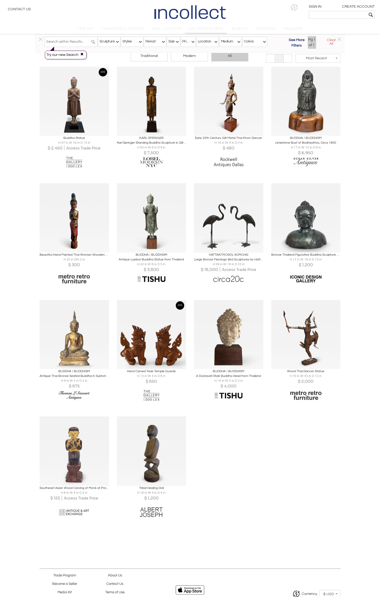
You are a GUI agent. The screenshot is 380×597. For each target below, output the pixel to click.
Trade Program (64, 575)
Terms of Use (115, 592)
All (230, 56)
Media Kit (65, 592)
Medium (227, 41)
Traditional (149, 56)
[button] (294, 7)
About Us (115, 575)
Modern (189, 56)
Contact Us (19, 9)
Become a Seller (64, 584)
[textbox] (338, 14)
